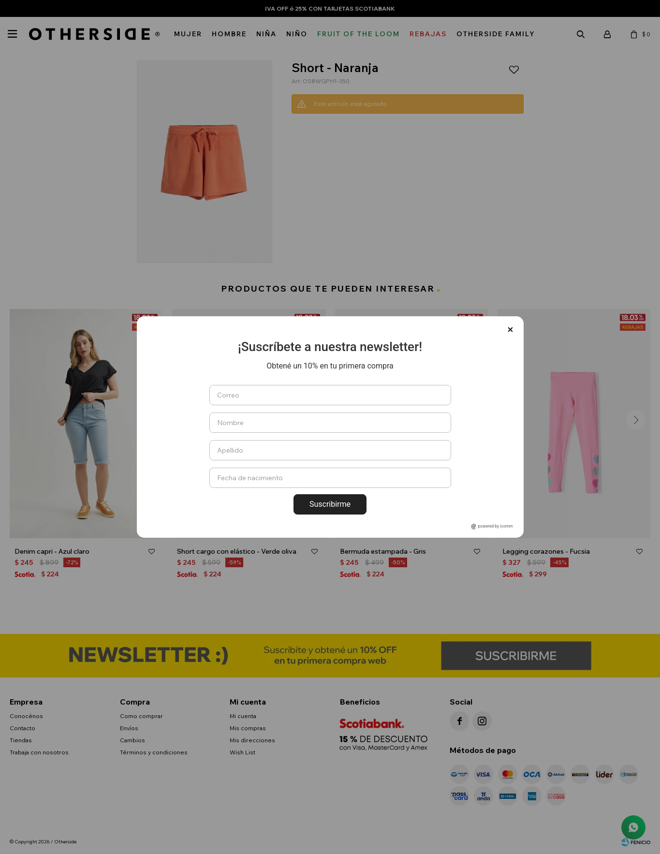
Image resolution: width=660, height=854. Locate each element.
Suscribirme (330, 504)
